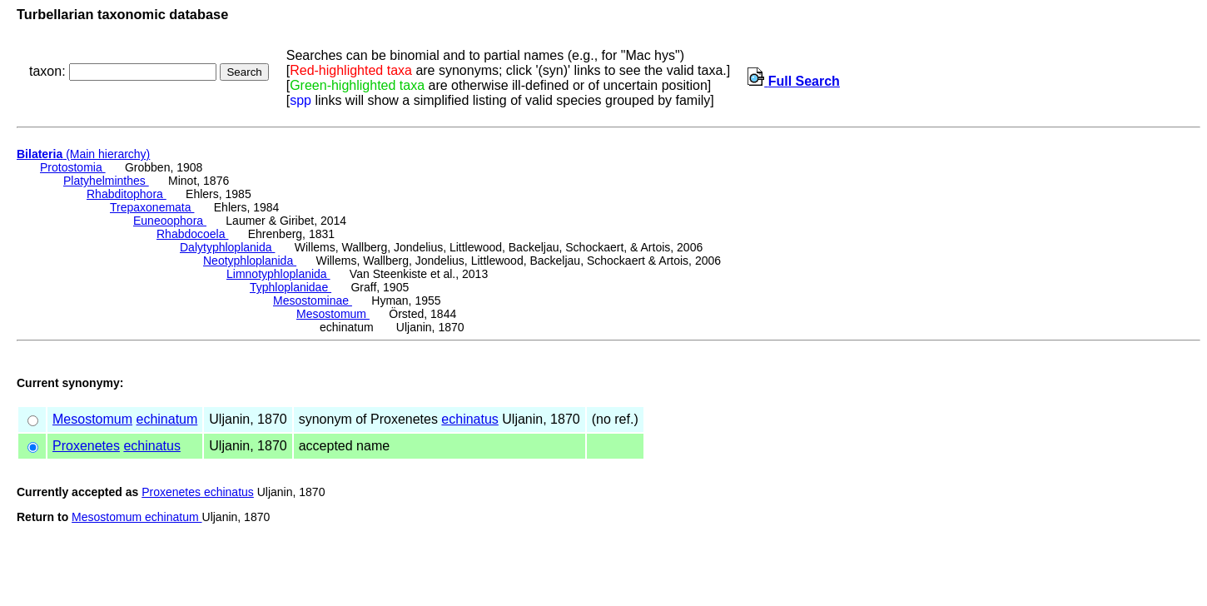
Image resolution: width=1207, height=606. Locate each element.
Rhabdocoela (192, 234)
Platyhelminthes (106, 180)
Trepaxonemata (152, 207)
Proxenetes (86, 446)
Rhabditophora (126, 194)
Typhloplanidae (290, 287)
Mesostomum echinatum (136, 517)
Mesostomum (333, 313)
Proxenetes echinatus (198, 492)
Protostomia (73, 167)
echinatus (470, 419)
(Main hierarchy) (83, 154)
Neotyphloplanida (249, 260)
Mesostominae (312, 300)
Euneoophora (169, 220)
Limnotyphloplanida (278, 274)
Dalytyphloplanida (227, 247)
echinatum (166, 419)
